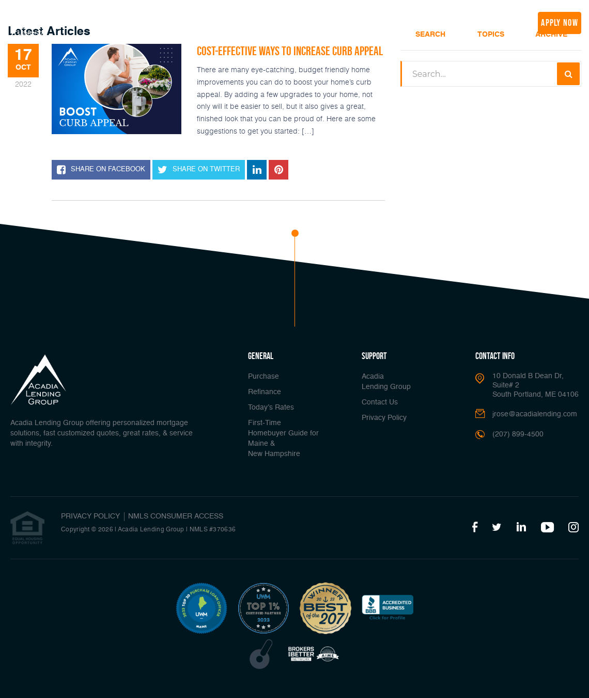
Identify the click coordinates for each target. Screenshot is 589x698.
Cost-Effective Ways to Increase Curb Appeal (290, 51)
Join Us (442, 21)
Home (100, 21)
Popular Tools (327, 21)
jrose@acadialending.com (534, 414)
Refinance (171, 21)
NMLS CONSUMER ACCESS (175, 516)
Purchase (263, 376)
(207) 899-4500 (496, 22)
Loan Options (271, 21)
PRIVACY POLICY (90, 516)
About (373, 21)
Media (406, 21)
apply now (559, 23)
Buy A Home (132, 21)
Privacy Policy (384, 417)
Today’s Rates (213, 21)
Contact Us (380, 402)
